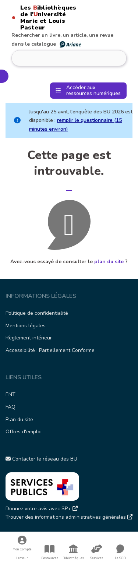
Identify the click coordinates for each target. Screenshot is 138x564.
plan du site (109, 261)
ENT (10, 394)
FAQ (10, 406)
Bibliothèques (73, 552)
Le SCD (120, 558)
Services (97, 552)
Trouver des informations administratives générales (69, 517)
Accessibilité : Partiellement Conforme (50, 350)
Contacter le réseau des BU (41, 458)
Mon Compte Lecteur (22, 548)
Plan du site (19, 419)
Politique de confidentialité (37, 313)
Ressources (50, 552)
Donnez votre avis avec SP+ (42, 508)
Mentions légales (26, 325)
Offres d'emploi (24, 431)
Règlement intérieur (29, 337)
